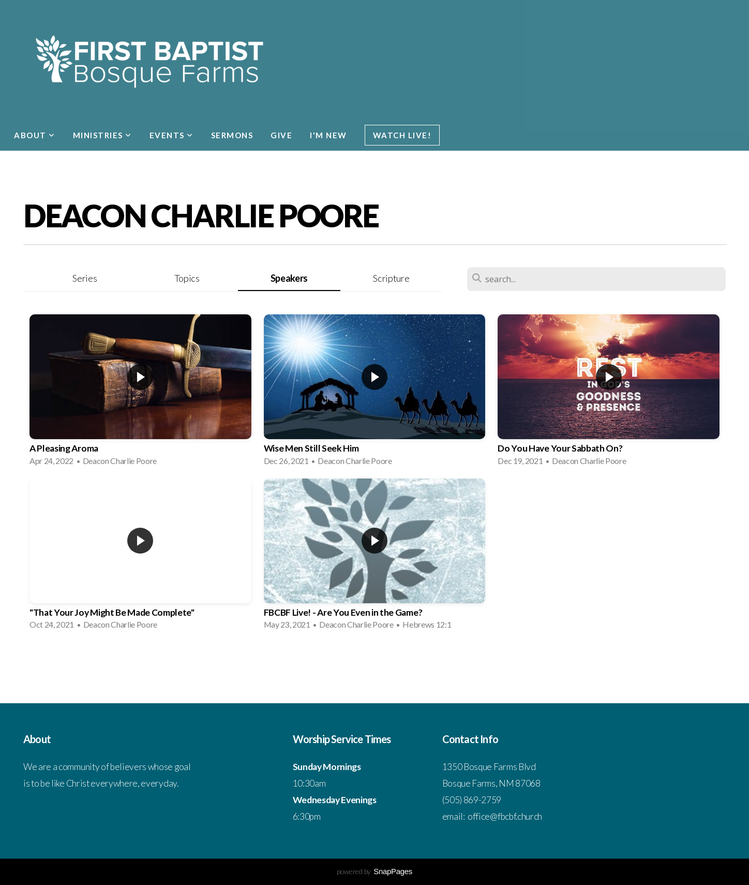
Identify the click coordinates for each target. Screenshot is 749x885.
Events (171, 135)
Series (84, 278)
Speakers (289, 278)
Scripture (391, 278)
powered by (374, 871)
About (34, 135)
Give (281, 135)
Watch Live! (402, 135)
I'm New (328, 135)
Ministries (102, 135)
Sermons (232, 135)
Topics (187, 278)
